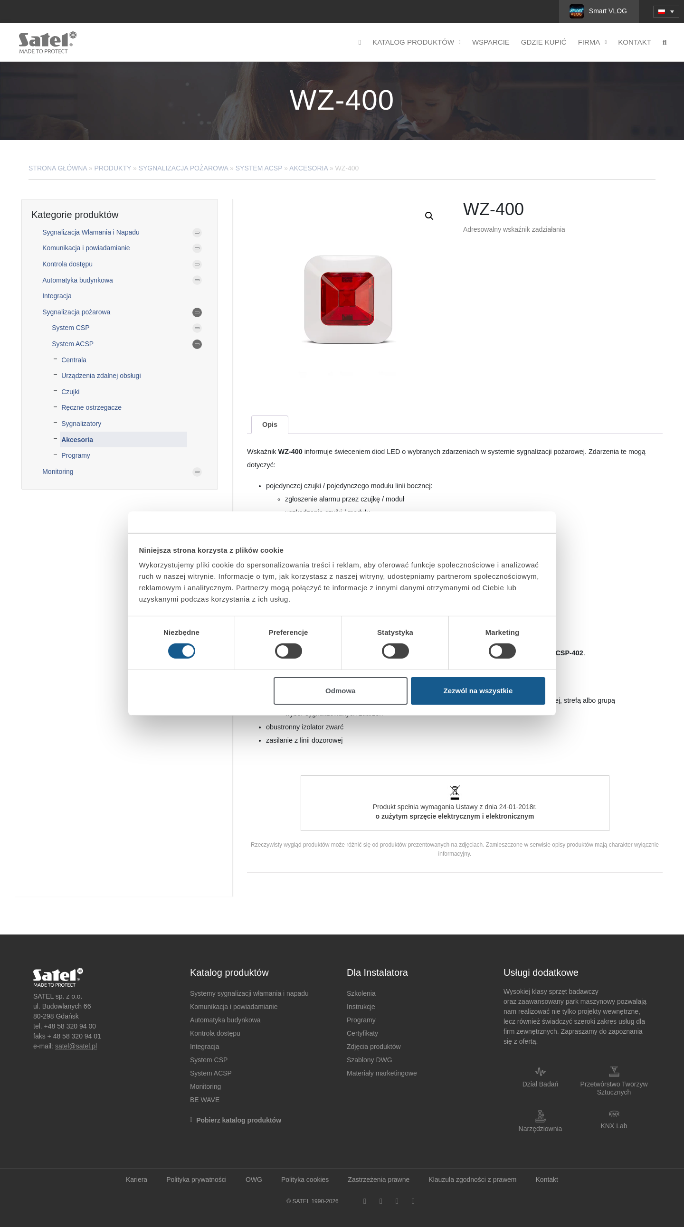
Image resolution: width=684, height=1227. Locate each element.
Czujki (70, 392)
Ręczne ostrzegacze (91, 407)
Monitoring (57, 471)
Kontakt (634, 42)
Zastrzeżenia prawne (378, 1179)
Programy (75, 455)
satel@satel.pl (76, 1046)
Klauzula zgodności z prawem (472, 1179)
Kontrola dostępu (67, 264)
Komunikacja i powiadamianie (86, 248)
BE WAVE (204, 1100)
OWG (254, 1179)
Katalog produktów (416, 42)
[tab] (269, 424)
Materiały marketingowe (382, 1073)
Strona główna (57, 168)
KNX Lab (613, 1126)
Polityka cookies (305, 1179)
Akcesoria (308, 168)
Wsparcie (491, 42)
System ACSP (259, 168)
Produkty (113, 168)
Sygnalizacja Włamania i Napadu (91, 232)
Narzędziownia (540, 1129)
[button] (429, 216)
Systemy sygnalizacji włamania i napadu (249, 993)
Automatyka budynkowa (77, 280)
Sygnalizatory (81, 423)
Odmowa (340, 691)
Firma (592, 42)
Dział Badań (540, 1084)
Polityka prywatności (196, 1179)
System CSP (70, 327)
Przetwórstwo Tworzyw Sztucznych (613, 1088)
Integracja (56, 296)
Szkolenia (361, 993)
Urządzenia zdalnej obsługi (101, 375)
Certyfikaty (362, 1033)
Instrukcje (361, 1006)
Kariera (136, 1179)
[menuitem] (666, 12)
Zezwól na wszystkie (478, 691)
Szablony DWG (369, 1060)
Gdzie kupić (544, 42)
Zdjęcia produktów (374, 1046)
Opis (269, 424)
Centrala (73, 360)
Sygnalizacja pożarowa (183, 168)
